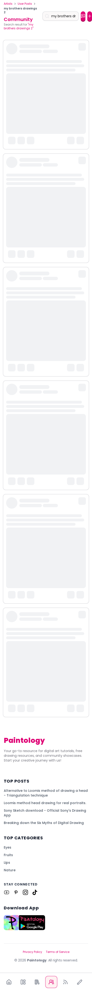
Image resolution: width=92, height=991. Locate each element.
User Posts (25, 4)
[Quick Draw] (79, 982)
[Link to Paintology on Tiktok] (35, 892)
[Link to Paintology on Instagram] (25, 892)
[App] (23, 982)
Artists (8, 4)
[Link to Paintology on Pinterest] (16, 892)
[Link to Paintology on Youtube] (6, 892)
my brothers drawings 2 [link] (20, 10)
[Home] (9, 982)
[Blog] (65, 982)
